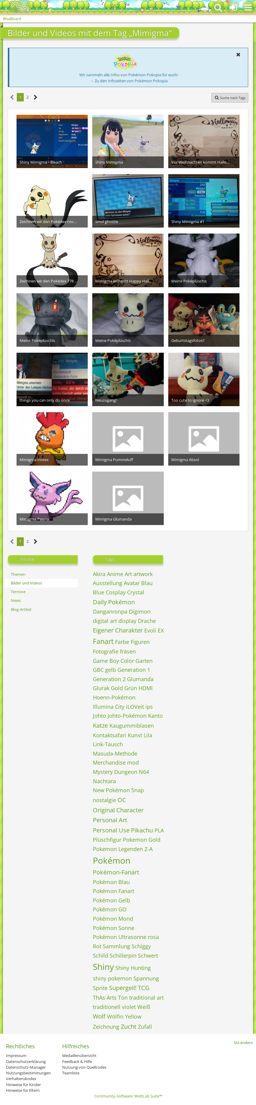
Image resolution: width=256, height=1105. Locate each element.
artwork (143, 574)
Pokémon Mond (113, 918)
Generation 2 (109, 679)
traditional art (146, 997)
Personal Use (111, 830)
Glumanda (140, 679)
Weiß (143, 1006)
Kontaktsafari (109, 735)
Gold (117, 688)
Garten (144, 660)
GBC (98, 669)
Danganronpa (110, 611)
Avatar (132, 583)
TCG (144, 988)
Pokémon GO (109, 909)
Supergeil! (122, 988)
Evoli (150, 630)
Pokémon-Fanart (116, 872)
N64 (144, 771)
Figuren (140, 641)
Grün (130, 688)
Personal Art (110, 820)
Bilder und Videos (26, 583)
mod (133, 762)
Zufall (145, 1026)
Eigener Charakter (118, 630)
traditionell (106, 1006)
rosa (153, 936)
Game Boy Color (113, 660)
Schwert (148, 955)
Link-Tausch (108, 744)
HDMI (146, 688)
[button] (248, 8)
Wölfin (115, 1016)
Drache (147, 620)
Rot (97, 946)
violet (129, 1006)
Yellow (133, 1016)
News (16, 600)
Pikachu (142, 830)
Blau (147, 583)
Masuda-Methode (115, 753)
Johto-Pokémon (127, 715)
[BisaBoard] (16, 7)
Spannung (146, 978)
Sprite (100, 988)
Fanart (103, 641)
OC (121, 800)
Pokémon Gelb (111, 900)
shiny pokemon (112, 978)
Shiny (103, 966)
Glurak (101, 688)
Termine (18, 591)
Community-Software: (128, 1096)
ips (149, 706)
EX (161, 630)
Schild (100, 955)
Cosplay (116, 592)
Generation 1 (133, 669)
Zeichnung (106, 1026)
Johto (99, 715)
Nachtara (104, 781)
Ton (123, 997)
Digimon (140, 611)
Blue (98, 592)
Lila (148, 735)
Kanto (155, 715)
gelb (110, 669)
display (127, 620)
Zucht (128, 1026)
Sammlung (116, 946)
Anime (115, 574)
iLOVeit (135, 706)
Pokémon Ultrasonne (119, 936)
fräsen (128, 651)
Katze (100, 725)
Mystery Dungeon (115, 771)
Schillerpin (123, 955)
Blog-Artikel (21, 609)
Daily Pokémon (114, 602)
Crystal (135, 592)
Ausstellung (107, 583)
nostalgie (104, 800)
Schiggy (141, 946)
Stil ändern (243, 1042)
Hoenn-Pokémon (114, 697)
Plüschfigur (107, 839)
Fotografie (105, 651)
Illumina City (108, 706)
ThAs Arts (105, 997)
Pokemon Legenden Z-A (123, 849)
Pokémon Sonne (113, 927)
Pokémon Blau (111, 882)
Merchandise (109, 762)
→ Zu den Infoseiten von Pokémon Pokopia (129, 80)
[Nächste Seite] (35, 97)
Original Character (118, 810)
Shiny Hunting (133, 967)
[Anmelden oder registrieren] (233, 8)
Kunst (135, 735)
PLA (159, 830)
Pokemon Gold (141, 839)
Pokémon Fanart (113, 891)
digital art (105, 620)
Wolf (99, 1016)
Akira (99, 574)
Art (128, 574)
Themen (18, 574)
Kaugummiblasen (131, 725)
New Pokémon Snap (118, 790)
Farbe (122, 641)
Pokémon (111, 860)
